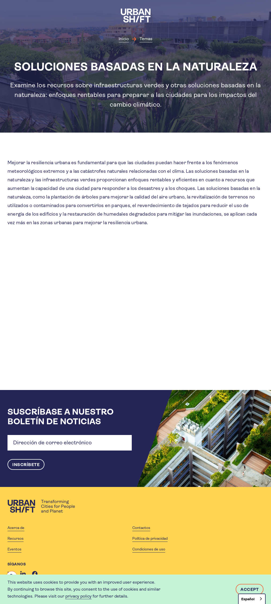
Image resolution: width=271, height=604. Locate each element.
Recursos (15, 538)
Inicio (124, 38)
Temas (146, 38)
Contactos (141, 528)
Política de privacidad (150, 538)
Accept (249, 589)
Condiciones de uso (148, 549)
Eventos (14, 549)
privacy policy (78, 596)
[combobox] (252, 599)
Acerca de (15, 528)
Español (247, 599)
